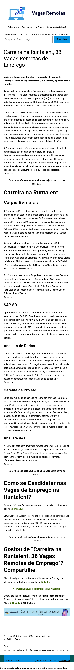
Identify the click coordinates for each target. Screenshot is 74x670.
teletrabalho (35, 650)
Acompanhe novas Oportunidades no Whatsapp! (37, 589)
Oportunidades (43, 636)
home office (24, 650)
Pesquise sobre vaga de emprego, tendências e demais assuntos (36, 34)
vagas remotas (62, 650)
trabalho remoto (49, 650)
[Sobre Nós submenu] (18, 27)
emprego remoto (11, 650)
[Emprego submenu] (31, 27)
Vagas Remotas (11, 660)
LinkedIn (45, 582)
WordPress (64, 660)
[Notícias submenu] (43, 27)
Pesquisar (62, 39)
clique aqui (17, 509)
